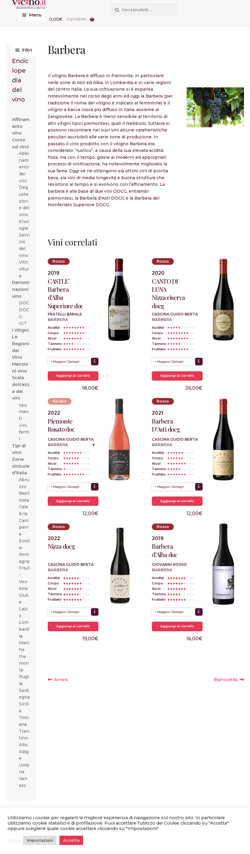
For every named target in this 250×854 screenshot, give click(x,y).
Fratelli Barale (65, 314)
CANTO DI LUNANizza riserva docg (168, 293)
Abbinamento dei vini (24, 167)
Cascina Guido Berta (175, 314)
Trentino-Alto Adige (24, 745)
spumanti (24, 411)
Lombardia (24, 629)
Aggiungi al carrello (73, 375)
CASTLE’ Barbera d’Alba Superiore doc (65, 293)
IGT (23, 323)
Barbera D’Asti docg (166, 425)
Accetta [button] (71, 840)
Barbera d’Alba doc (164, 550)
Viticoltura (24, 268)
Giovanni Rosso (169, 564)
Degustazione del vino (24, 201)
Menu (35, 15)
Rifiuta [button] (15, 840)
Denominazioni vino (20, 289)
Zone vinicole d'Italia (20, 466)
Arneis (61, 679)
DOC (24, 303)
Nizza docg (61, 546)
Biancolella (226, 679)
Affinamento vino (20, 126)
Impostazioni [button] (40, 840)
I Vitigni (20, 330)
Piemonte (24, 663)
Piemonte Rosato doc (61, 425)
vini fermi (24, 432)
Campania (24, 527)
